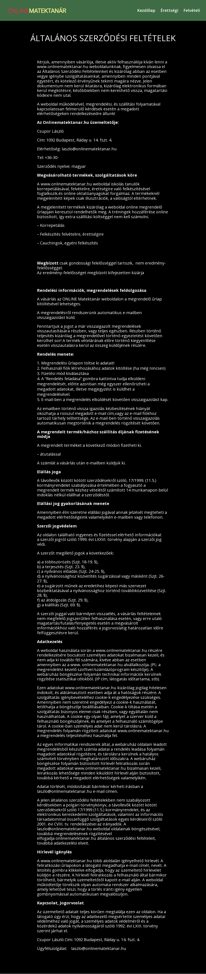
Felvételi (191, 11)
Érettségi (169, 11)
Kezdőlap (146, 11)
